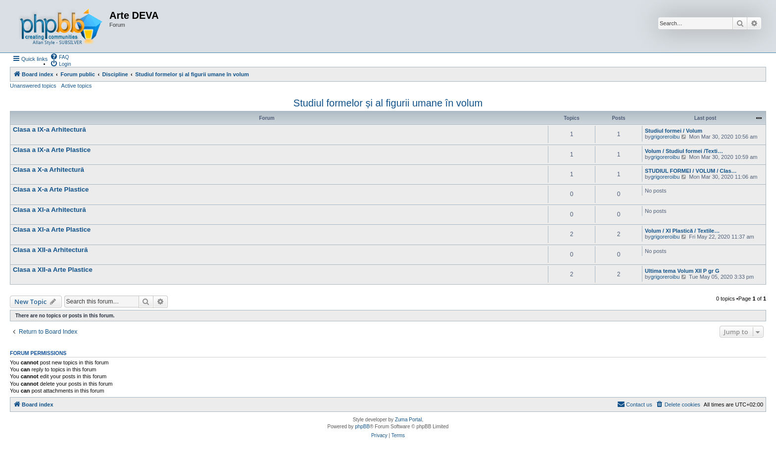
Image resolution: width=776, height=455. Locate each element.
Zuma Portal (408, 419)
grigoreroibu (665, 137)
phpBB (362, 426)
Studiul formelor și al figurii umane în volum (388, 103)
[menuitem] (59, 56)
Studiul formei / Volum (673, 131)
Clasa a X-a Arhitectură (48, 169)
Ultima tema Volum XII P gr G (682, 271)
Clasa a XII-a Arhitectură (50, 249)
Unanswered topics (33, 86)
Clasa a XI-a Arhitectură (49, 209)
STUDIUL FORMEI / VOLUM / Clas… (691, 171)
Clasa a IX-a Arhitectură (49, 129)
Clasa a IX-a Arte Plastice (52, 149)
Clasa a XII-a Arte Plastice (53, 269)
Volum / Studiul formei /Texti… (684, 151)
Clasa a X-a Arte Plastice (51, 189)
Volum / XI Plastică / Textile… (682, 231)
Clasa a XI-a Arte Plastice (52, 229)
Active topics (76, 86)
